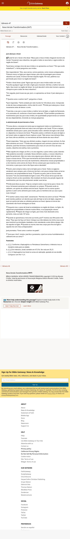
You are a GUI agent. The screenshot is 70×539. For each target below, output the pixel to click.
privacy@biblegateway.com (9, 395)
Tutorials (24, 438)
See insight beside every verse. (34, 8)
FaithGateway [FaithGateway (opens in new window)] (26, 471)
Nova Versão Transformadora (17, 273)
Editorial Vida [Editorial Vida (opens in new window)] (25, 484)
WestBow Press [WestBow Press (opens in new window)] (26, 490)
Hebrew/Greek (25, 36)
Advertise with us (27, 443)
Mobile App (25, 415)
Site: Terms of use (27, 459)
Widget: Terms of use (28, 462)
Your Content (37, 36)
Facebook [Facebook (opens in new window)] (24, 505)
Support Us (25, 426)
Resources (13, 36)
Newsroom (25, 423)
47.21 (10, 244)
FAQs (23, 436)
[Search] (66, 23)
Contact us (24, 446)
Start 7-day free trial (11, 306)
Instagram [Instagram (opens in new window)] (24, 507)
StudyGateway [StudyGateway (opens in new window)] (26, 474)
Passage (4, 36)
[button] (67, 3)
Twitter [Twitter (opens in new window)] (23, 515)
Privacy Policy (51, 393)
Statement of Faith (27, 413)
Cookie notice (26, 456)
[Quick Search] (31, 23)
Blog (22, 421)
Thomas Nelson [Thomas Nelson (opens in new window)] (26, 487)
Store (23, 418)
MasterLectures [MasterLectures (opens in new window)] (26, 495)
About (23, 408)
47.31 (10, 252)
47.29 (10, 250)
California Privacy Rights (30, 451)
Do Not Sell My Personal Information (34, 454)
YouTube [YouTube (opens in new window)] (24, 518)
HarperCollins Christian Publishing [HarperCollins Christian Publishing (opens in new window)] (33, 479)
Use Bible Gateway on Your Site (32, 441)
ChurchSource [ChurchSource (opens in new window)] (26, 477)
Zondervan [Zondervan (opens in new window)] (25, 492)
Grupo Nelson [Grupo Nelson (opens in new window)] (26, 482)
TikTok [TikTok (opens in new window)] (23, 513)
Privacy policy (26, 449)
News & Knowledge (28, 410)
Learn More (27, 306)
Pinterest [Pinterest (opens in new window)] (24, 510)
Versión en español (27, 527)
